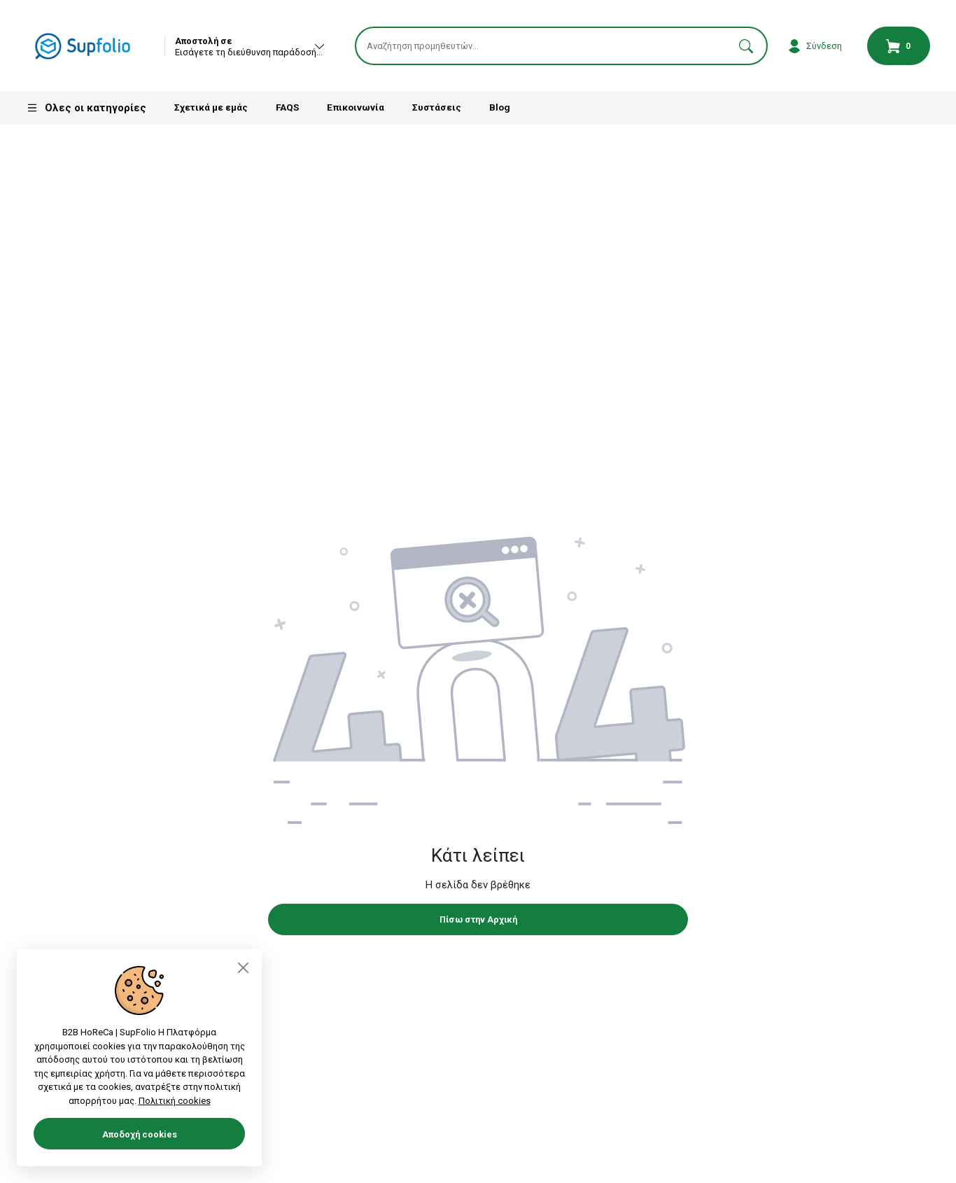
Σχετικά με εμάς (211, 109)
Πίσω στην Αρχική (478, 921)
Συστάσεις (436, 109)
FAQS (287, 109)
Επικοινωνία (355, 109)
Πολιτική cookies (175, 1101)
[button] (746, 47)
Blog (499, 109)
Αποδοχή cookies (139, 1134)
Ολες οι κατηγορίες (86, 110)
